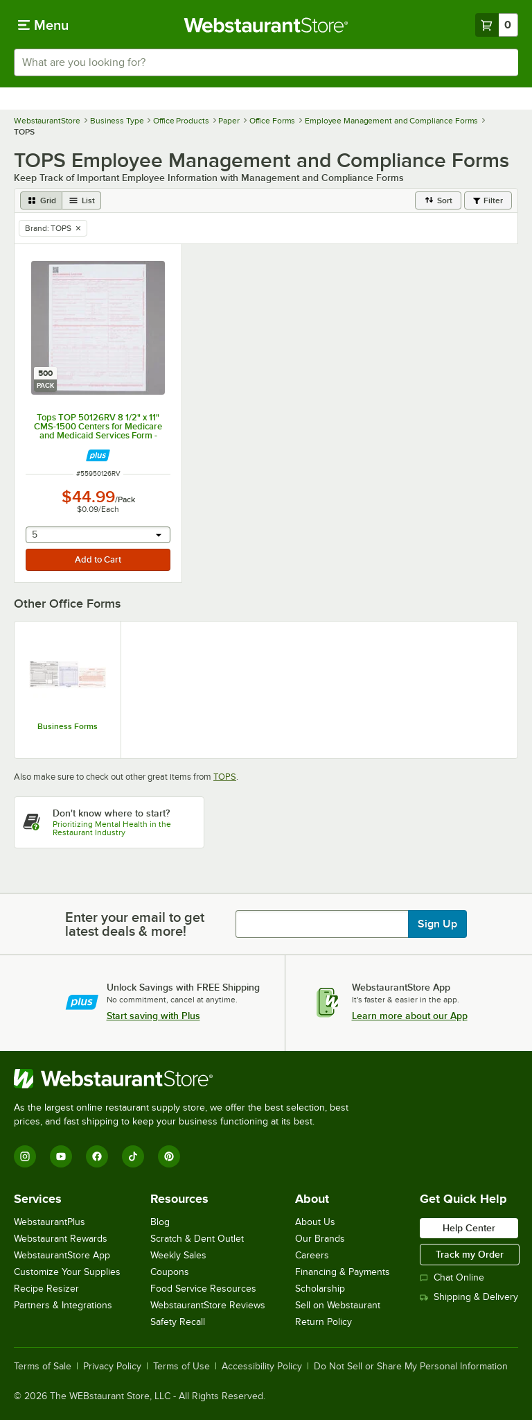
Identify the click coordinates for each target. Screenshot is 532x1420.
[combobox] (266, 62)
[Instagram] (25, 1156)
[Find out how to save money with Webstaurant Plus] (98, 455)
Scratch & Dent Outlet (197, 1238)
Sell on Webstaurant (337, 1305)
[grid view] (41, 200)
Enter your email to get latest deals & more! (134, 924)
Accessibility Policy (262, 1366)
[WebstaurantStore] (187, 1079)
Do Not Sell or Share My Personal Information (411, 1366)
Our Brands (320, 1238)
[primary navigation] (43, 25)
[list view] (81, 200)
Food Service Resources (203, 1288)
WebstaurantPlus (49, 1222)
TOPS (224, 776)
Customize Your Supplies (67, 1272)
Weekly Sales (178, 1255)
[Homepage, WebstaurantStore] (266, 25)
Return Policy (323, 1322)
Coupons (169, 1272)
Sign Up (437, 924)
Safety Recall (177, 1322)
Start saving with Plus (153, 1015)
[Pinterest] (169, 1156)
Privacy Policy (112, 1366)
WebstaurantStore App (62, 1255)
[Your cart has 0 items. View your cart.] (496, 25)
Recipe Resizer (46, 1288)
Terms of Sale (42, 1366)
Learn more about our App (410, 1015)
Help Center (469, 1227)
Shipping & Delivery (469, 1297)
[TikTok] (133, 1156)
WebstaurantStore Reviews (207, 1305)
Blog (160, 1222)
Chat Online (452, 1277)
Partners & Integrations (63, 1305)
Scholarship (320, 1288)
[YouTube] (61, 1156)
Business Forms (67, 726)
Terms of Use (181, 1366)
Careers (312, 1255)
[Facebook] (97, 1156)
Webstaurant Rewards (60, 1238)
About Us (315, 1222)
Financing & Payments (342, 1272)
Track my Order (470, 1254)
